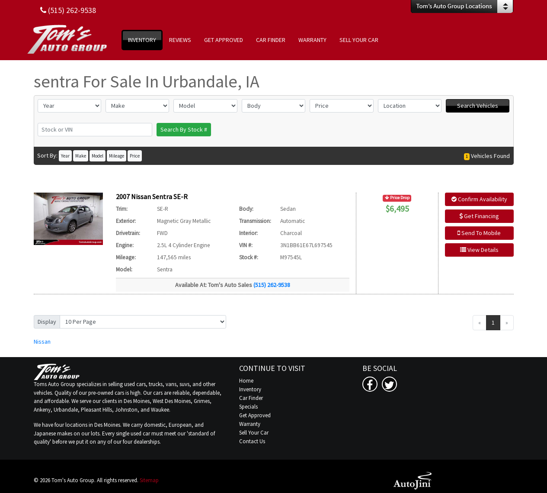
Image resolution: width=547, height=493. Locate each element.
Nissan (42, 341)
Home (246, 380)
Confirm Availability (479, 199)
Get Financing (479, 216)
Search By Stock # (183, 129)
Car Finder (251, 398)
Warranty (249, 424)
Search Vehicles (477, 106)
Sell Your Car (254, 432)
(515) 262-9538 (271, 285)
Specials (248, 406)
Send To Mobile (479, 233)
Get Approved (255, 415)
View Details (479, 250)
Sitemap (149, 480)
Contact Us (252, 441)
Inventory (250, 389)
